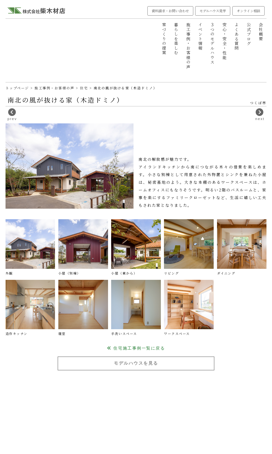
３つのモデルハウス (212, 44)
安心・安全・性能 (224, 41)
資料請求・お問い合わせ (170, 10)
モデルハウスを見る (136, 363)
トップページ (17, 88)
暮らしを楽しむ (176, 39)
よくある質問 (236, 37)
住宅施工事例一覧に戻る (136, 348)
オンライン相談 (248, 10)
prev (12, 115)
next (260, 115)
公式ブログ (249, 34)
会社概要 (261, 32)
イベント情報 (200, 37)
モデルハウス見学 (212, 10)
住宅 (85, 88)
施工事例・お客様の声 (188, 46)
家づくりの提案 (164, 39)
